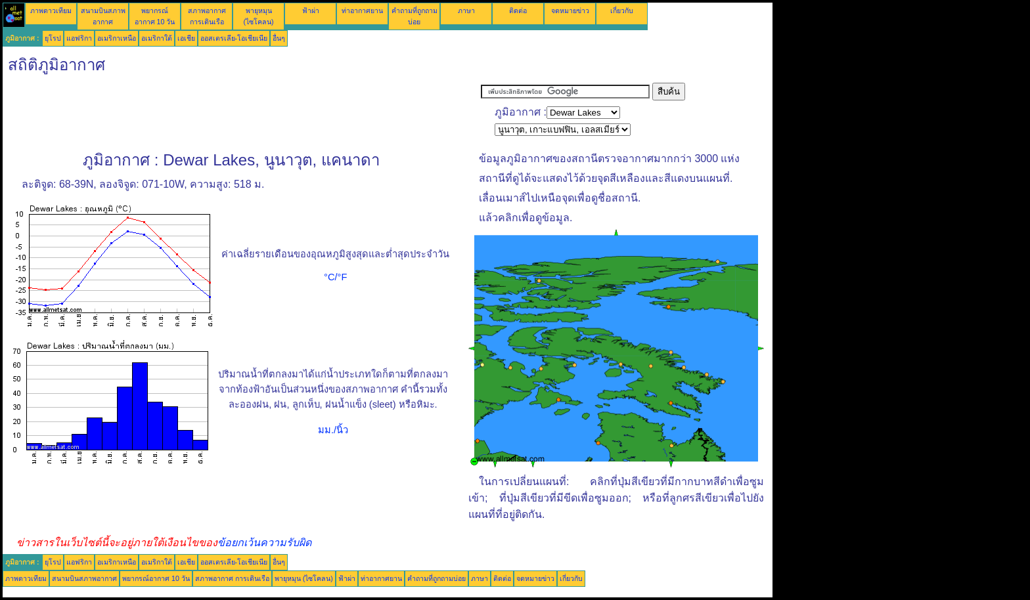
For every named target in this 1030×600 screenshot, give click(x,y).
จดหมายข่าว (570, 10)
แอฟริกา (79, 38)
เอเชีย (186, 38)
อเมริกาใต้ (156, 38)
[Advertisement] (242, 112)
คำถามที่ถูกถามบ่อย (436, 578)
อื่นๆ (279, 38)
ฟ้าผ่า (310, 10)
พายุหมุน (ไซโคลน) (304, 578)
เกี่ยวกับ (621, 10)
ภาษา (466, 10)
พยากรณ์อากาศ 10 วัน (156, 578)
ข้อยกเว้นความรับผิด (264, 542)
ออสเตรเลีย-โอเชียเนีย (234, 38)
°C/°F (335, 277)
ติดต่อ (518, 10)
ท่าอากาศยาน (362, 10)
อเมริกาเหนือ (116, 38)
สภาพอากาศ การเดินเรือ (232, 578)
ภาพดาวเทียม (51, 10)
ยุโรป (53, 38)
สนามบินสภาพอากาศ (84, 578)
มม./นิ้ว (333, 430)
